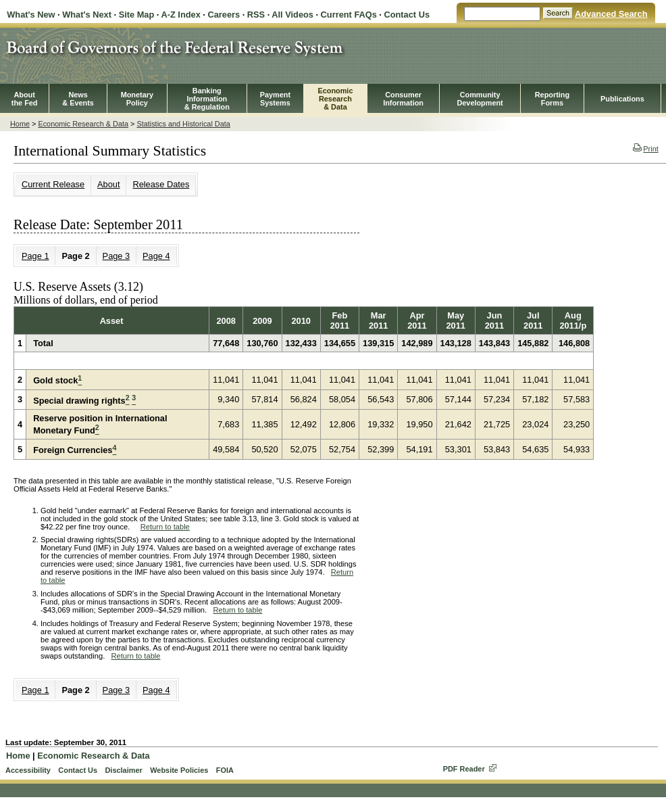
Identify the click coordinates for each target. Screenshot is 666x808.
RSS (256, 14)
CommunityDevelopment (480, 99)
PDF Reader (464, 769)
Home (20, 124)
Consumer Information (403, 99)
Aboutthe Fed (24, 99)
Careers (223, 14)
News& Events (78, 99)
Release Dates (160, 184)
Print (645, 149)
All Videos (292, 14)
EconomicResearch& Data (335, 99)
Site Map (137, 14)
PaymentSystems (275, 99)
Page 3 (116, 256)
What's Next (86, 14)
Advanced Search (611, 14)
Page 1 (35, 256)
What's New (31, 14)
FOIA (225, 770)
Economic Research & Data (83, 124)
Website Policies (179, 770)
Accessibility (28, 770)
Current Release (53, 184)
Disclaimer (123, 770)
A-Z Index (180, 14)
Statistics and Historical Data (183, 124)
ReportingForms (552, 99)
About (108, 184)
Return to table (165, 527)
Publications (622, 99)
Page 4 (156, 256)
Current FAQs (349, 14)
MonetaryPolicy (137, 99)
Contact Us (407, 14)
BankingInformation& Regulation (207, 99)
